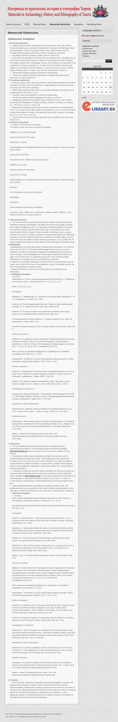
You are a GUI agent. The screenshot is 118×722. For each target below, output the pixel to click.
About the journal (13, 24)
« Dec (84, 97)
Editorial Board (39, 24)
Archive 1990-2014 (89, 53)
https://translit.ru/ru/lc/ (33, 476)
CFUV (27, 24)
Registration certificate (90, 46)
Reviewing (78, 24)
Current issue (87, 48)
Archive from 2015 (89, 51)
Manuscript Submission (60, 24)
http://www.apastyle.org (18, 451)
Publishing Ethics (94, 24)
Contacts (85, 56)
